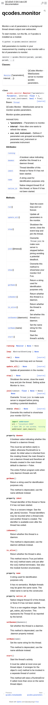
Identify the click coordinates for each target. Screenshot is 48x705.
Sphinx (19, 702)
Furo (37, 702)
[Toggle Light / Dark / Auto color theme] (42, 3)
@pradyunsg (29, 702)
